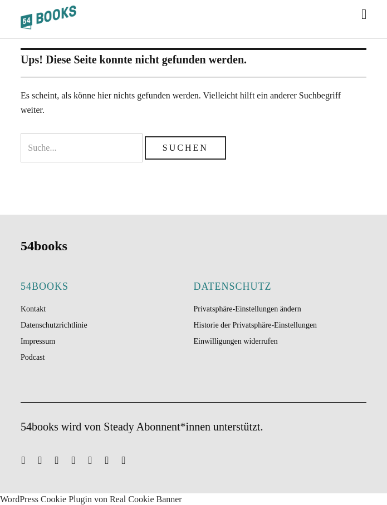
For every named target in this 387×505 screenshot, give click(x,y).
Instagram (94, 459)
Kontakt (33, 309)
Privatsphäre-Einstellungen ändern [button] (247, 309)
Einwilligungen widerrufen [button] (236, 341)
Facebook (78, 459)
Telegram (128, 459)
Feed (111, 459)
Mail (27, 459)
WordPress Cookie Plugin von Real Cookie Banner (91, 499)
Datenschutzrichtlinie (54, 325)
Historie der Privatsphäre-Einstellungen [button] (255, 325)
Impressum (38, 341)
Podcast (33, 357)
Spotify (61, 459)
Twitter (44, 459)
